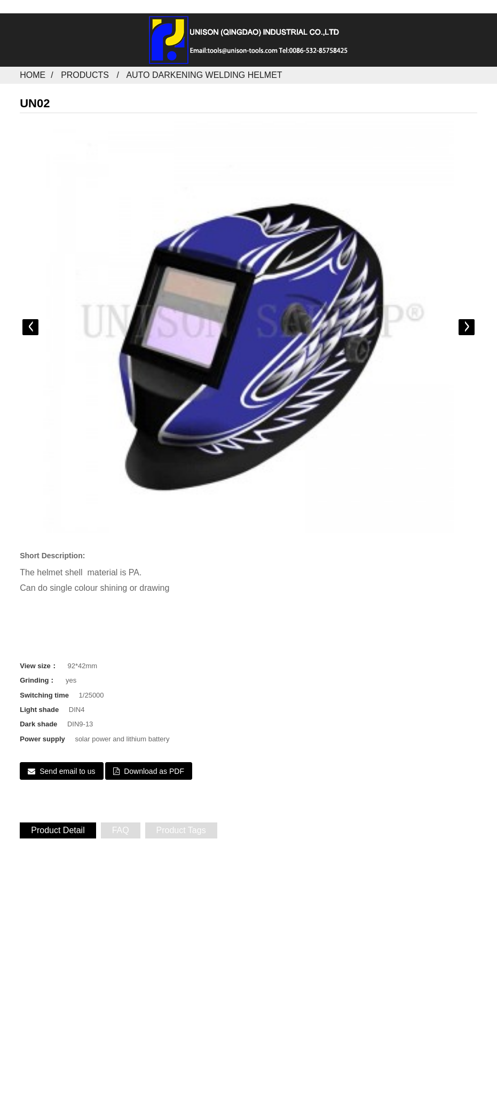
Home (32, 75)
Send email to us (67, 771)
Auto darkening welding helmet (204, 75)
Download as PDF (154, 771)
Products (85, 75)
